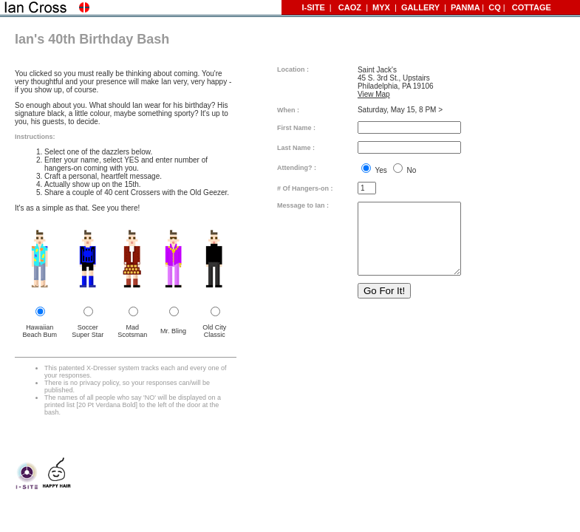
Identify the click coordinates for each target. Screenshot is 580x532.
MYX (381, 7)
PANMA (465, 7)
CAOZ (350, 7)
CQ (494, 7)
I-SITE (316, 7)
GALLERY (421, 7)
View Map (374, 94)
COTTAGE (529, 7)
